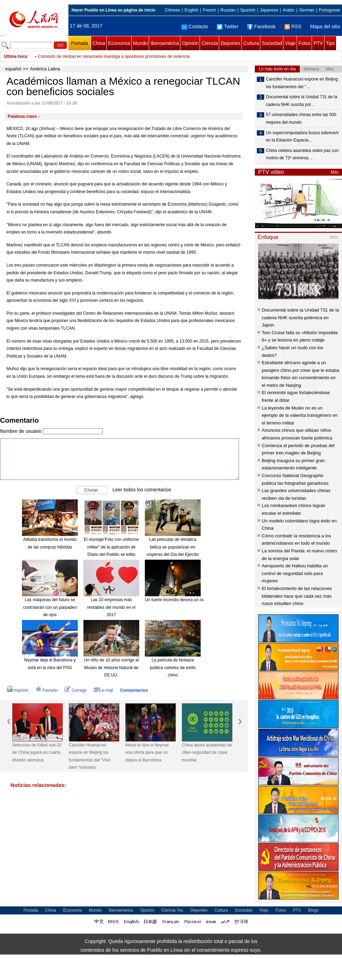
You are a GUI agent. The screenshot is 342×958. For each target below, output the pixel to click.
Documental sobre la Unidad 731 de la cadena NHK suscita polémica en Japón (300, 317)
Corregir (76, 690)
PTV (318, 43)
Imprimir (18, 690)
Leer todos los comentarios (141, 489)
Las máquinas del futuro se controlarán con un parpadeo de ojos (49, 607)
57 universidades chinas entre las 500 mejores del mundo (301, 118)
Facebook (261, 26)
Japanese (269, 10)
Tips (330, 43)
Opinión (190, 43)
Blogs (313, 910)
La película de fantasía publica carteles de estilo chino (172, 667)
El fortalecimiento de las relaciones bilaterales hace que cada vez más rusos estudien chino (297, 596)
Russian (228, 10)
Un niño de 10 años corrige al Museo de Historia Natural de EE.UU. (111, 667)
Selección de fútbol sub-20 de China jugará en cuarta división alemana (36, 752)
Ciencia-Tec (173, 910)
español (13, 68)
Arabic (289, 10)
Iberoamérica (164, 43)
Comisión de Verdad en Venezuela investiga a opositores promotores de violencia (113, 56)
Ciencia (209, 43)
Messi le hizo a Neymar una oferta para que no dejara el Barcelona (147, 752)
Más (334, 172)
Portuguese (329, 10)
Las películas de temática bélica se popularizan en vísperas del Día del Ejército (173, 547)
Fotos (304, 43)
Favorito (47, 690)
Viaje (290, 43)
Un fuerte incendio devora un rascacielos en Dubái (192, 599)
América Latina (45, 68)
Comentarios (134, 690)
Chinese (172, 10)
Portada (79, 43)
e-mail (103, 690)
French (209, 10)
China (98, 43)
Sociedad (272, 43)
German (306, 10)
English (191, 10)
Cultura (251, 43)
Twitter (227, 26)
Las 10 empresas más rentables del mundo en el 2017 (111, 607)
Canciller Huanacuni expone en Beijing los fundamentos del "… (302, 83)
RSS (293, 26)
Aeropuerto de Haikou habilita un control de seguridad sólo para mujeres (295, 573)
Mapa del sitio (325, 26)
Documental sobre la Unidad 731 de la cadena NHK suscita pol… (301, 100)
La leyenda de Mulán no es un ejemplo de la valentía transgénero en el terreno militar (300, 415)
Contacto (194, 26)
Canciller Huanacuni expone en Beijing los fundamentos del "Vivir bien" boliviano (89, 756)
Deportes (230, 43)
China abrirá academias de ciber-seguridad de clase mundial (207, 752)
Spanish (247, 10)
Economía (119, 43)
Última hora (15, 56)
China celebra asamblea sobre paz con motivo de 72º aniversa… (302, 154)
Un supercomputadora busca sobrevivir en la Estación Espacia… (302, 136)
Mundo (140, 43)
